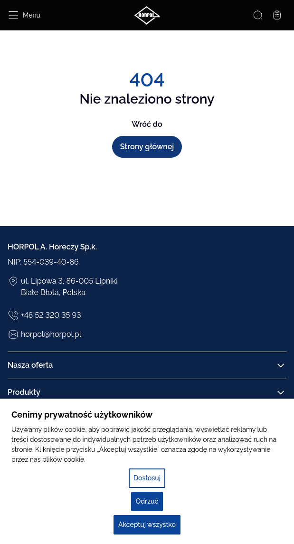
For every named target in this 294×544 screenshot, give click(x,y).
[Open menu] (24, 15)
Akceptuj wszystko (147, 524)
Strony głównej (147, 146)
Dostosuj (147, 478)
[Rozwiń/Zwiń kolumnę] (280, 365)
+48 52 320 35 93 (44, 315)
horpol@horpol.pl (44, 334)
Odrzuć (147, 501)
